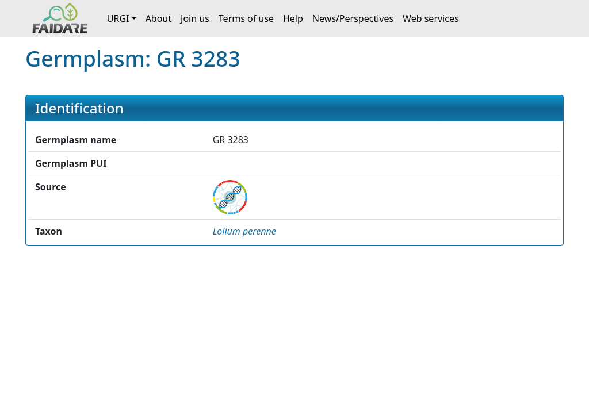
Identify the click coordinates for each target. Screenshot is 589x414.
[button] (244, 231)
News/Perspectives (352, 18)
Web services (431, 18)
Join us (195, 18)
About (158, 18)
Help (293, 18)
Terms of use (246, 18)
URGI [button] (118, 18)
